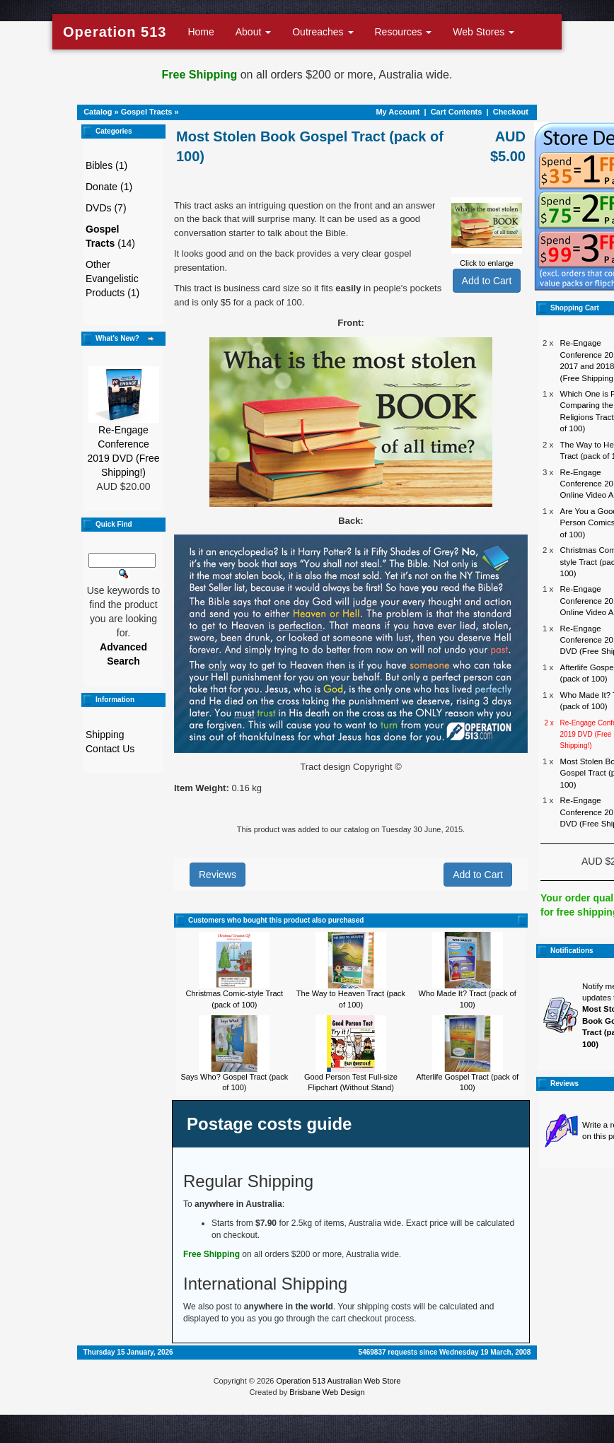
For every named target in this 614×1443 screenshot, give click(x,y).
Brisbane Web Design (326, 1392)
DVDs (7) (106, 208)
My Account (397, 111)
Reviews (217, 874)
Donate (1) (109, 186)
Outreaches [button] (322, 31)
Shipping (105, 734)
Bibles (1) (106, 165)
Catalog (97, 111)
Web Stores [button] (483, 31)
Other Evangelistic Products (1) (112, 278)
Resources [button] (403, 31)
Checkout (510, 111)
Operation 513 (114, 32)
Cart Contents (456, 111)
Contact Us (110, 748)
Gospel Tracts (147, 111)
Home (200, 31)
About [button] (253, 31)
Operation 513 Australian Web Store (338, 1381)
